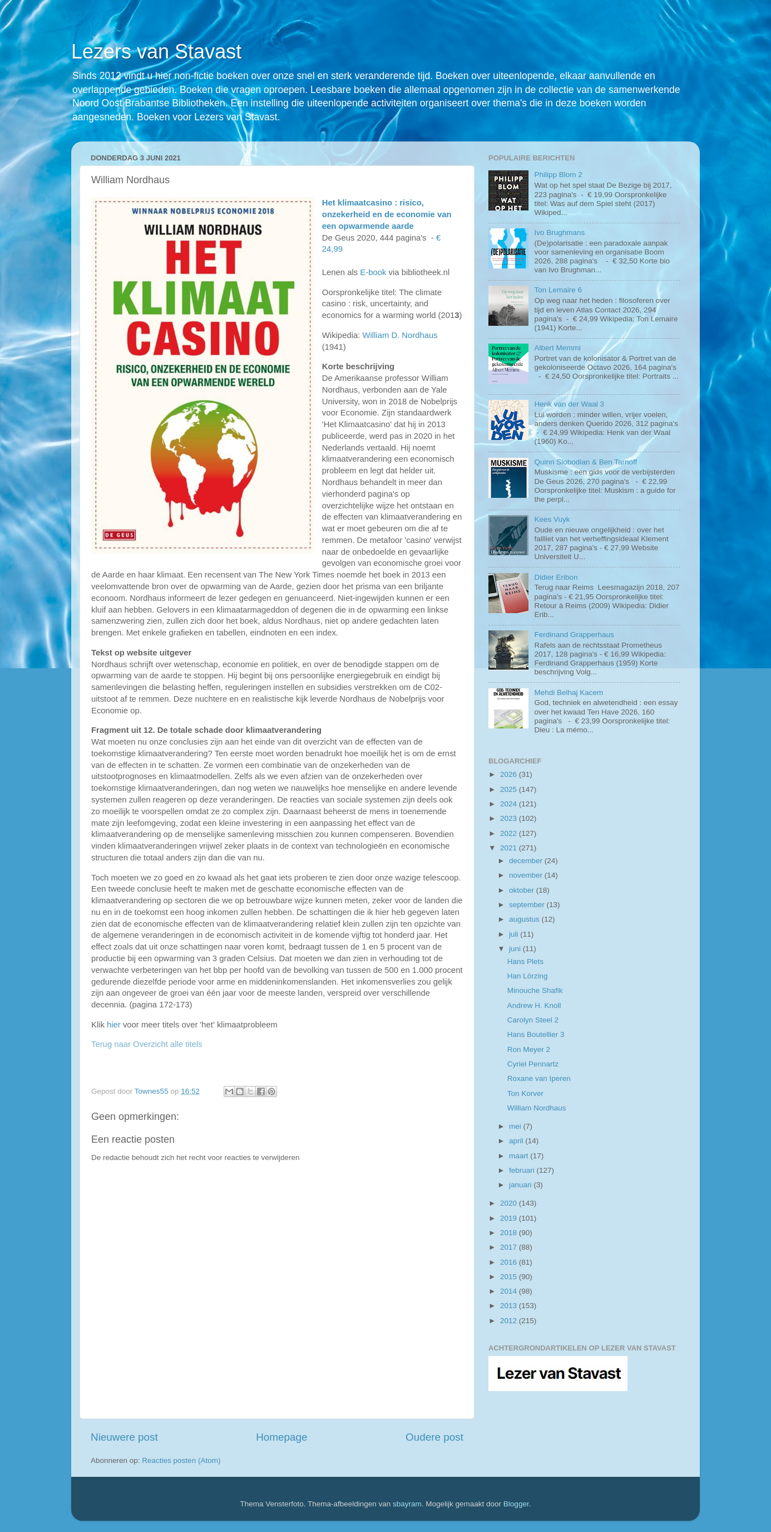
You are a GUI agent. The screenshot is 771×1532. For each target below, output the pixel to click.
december (527, 860)
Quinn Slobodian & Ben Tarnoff (585, 462)
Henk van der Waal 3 (569, 404)
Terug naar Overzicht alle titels (146, 1044)
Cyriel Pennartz (533, 1064)
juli (514, 934)
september (528, 904)
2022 (509, 833)
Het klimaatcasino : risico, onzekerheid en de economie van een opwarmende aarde (387, 214)
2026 (509, 774)
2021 (509, 848)
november (527, 875)
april (517, 1141)
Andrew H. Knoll (534, 1005)
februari (523, 1170)
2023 (509, 818)
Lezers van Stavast (156, 51)
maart (519, 1156)
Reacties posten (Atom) (181, 1460)
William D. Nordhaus (399, 335)
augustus (525, 919)
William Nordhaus (536, 1108)
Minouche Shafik (535, 990)
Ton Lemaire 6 (558, 290)
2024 (509, 804)
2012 (509, 1320)
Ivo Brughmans (559, 232)
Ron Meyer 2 (528, 1049)
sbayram (407, 1504)
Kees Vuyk (552, 519)
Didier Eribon (555, 577)
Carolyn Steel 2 (533, 1020)
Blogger (516, 1504)
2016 (509, 1262)
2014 (509, 1291)
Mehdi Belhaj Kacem (568, 692)
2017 (509, 1247)
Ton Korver (525, 1093)
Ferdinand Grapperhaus (574, 634)
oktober (522, 890)
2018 (509, 1232)
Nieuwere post (124, 1437)
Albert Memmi (557, 348)
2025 (509, 789)
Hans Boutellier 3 (536, 1034)
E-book (373, 272)
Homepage (281, 1437)
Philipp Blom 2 (558, 174)
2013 (509, 1305)
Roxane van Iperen (539, 1078)
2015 (509, 1276)
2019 (509, 1218)
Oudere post (434, 1437)
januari (521, 1185)
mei (516, 1126)
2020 (509, 1203)
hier (114, 1024)
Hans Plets (525, 961)
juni (516, 948)
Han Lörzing (527, 976)
